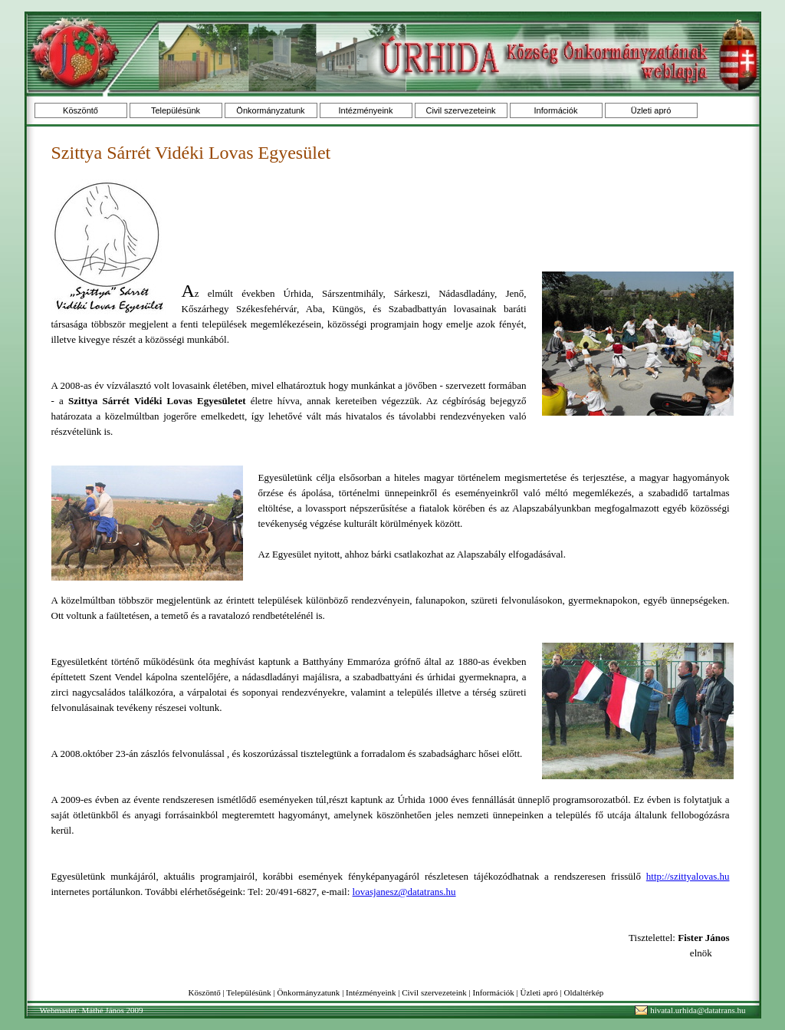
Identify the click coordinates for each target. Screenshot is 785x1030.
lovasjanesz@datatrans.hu (404, 891)
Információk (556, 110)
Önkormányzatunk (270, 110)
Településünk (175, 110)
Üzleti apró (651, 110)
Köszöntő (80, 110)
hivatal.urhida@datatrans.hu (697, 1010)
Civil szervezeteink (460, 110)
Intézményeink (366, 110)
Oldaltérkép (583, 992)
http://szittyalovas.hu (688, 876)
